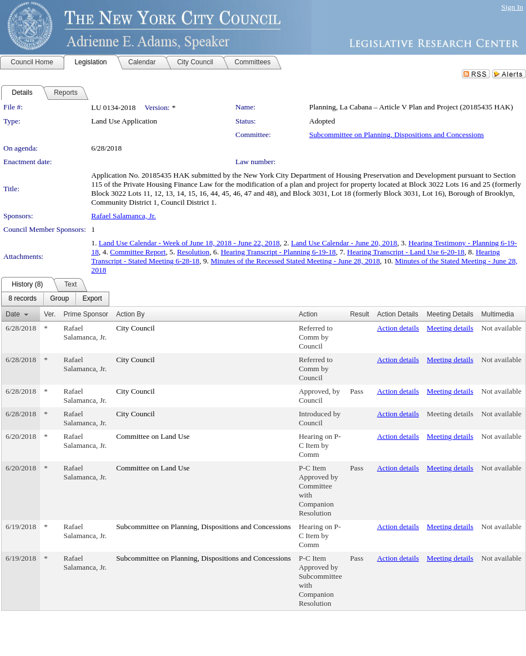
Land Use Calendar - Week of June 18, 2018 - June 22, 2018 (189, 243)
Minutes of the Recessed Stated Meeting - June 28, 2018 (295, 261)
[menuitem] (22, 299)
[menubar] (55, 299)
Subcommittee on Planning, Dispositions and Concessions (396, 134)
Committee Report (138, 252)
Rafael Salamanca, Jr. (123, 216)
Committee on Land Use (153, 436)
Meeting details (450, 328)
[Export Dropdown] (92, 299)
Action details (397, 328)
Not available (501, 328)
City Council (135, 328)
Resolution (193, 252)
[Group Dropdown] (59, 299)
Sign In (512, 7)
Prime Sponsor (86, 314)
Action (307, 314)
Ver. (50, 314)
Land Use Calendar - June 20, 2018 (344, 243)
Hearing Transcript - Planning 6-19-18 (278, 252)
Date (13, 314)
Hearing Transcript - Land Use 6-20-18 (405, 252)
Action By (130, 314)
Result (359, 314)
